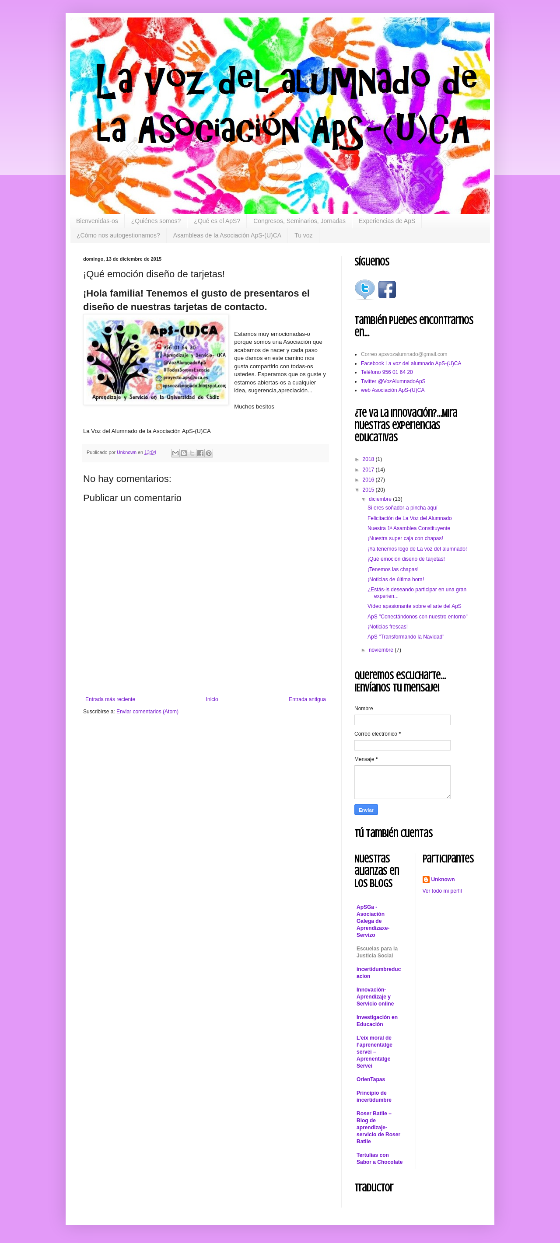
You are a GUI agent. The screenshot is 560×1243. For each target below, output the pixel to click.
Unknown (443, 879)
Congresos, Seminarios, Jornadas (299, 220)
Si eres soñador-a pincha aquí (403, 508)
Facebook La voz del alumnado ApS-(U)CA (411, 363)
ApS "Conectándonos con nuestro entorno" (418, 617)
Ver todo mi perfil (442, 891)
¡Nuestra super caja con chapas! (405, 538)
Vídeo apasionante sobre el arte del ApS (415, 606)
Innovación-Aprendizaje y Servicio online (375, 997)
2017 (369, 470)
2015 (369, 490)
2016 (369, 480)
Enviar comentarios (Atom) (147, 712)
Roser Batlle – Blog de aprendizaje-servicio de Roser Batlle (378, 1127)
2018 (369, 459)
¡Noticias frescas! (388, 627)
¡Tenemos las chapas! (393, 569)
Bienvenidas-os (97, 220)
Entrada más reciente (110, 699)
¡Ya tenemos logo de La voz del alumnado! (417, 549)
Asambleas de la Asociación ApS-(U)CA (227, 235)
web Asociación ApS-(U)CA (392, 390)
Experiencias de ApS (387, 220)
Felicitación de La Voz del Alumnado (410, 518)
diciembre (381, 499)
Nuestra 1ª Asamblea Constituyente (409, 528)
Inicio (212, 699)
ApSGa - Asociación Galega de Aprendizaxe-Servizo (373, 921)
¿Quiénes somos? (156, 220)
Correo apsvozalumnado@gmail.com (404, 354)
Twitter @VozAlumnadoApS (393, 381)
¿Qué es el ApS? (217, 220)
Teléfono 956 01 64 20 (387, 372)
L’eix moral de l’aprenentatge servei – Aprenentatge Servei (374, 1052)
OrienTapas (371, 1079)
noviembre (382, 650)
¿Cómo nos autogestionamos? (118, 235)
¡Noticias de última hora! (396, 579)
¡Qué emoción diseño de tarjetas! (406, 559)
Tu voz (303, 235)
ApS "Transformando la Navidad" (406, 637)
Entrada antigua (307, 699)
